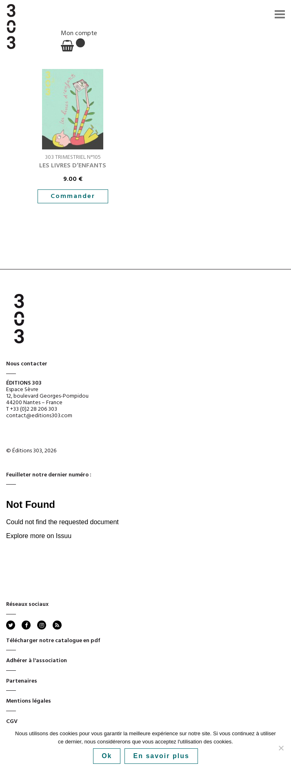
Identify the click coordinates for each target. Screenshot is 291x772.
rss (56, 625)
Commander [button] (73, 196)
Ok (107, 755)
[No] (281, 748)
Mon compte (79, 33)
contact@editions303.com (39, 415)
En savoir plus (161, 755)
